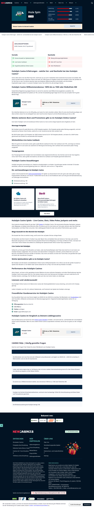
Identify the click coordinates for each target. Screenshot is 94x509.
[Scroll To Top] (1, 425)
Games (41, 224)
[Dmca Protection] (14, 499)
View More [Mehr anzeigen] (47, 213)
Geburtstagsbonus (35, 444)
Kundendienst (75, 297)
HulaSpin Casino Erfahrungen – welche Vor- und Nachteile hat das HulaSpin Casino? (21, 34)
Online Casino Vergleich (41, 320)
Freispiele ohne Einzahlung (20, 445)
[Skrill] (47, 193)
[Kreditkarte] (23, 193)
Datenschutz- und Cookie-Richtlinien (53, 452)
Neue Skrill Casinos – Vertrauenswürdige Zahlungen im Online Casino (47, 200)
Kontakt (46, 448)
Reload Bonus (33, 450)
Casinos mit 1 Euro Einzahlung (21, 452)
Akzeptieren (87, 504)
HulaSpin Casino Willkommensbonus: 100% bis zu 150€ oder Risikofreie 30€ (63, 34)
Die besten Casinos (18, 442)
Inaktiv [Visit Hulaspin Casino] (73, 103)
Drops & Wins (33, 453)
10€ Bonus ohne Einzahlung (20, 456)
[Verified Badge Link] (31, 499)
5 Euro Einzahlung (34, 447)
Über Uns (61, 3)
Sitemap (46, 456)
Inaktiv (72, 26)
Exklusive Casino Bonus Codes (21, 448)
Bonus (26, 3)
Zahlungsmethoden (38, 3)
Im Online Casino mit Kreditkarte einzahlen (20, 199)
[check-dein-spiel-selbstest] (22, 499)
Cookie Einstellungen (75, 504)
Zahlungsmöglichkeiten (34, 174)
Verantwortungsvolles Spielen (52, 445)
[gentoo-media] (50, 499)
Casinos (17, 3)
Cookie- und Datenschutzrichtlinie (38, 505)
